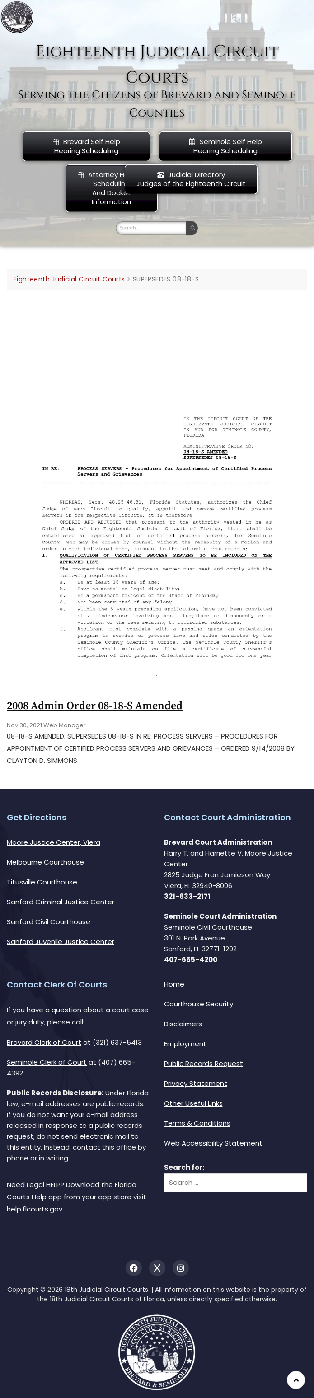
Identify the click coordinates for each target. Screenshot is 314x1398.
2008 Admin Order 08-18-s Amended (95, 706)
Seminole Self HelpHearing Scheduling (225, 146)
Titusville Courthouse (42, 882)
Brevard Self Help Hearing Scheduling (86, 146)
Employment (185, 1043)
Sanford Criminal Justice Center (60, 902)
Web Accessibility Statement (213, 1143)
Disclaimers (183, 1024)
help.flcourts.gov (34, 1209)
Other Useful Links (193, 1103)
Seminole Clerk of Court (47, 1062)
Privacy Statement (195, 1083)
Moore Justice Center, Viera (53, 842)
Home (174, 984)
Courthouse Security (198, 1004)
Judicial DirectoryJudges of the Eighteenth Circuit (191, 179)
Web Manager (64, 725)
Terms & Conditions (197, 1123)
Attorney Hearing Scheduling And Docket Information (111, 188)
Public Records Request (203, 1063)
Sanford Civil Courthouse (48, 921)
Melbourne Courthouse (45, 862)
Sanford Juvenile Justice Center (60, 941)
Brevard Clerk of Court (44, 1042)
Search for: (184, 1167)
